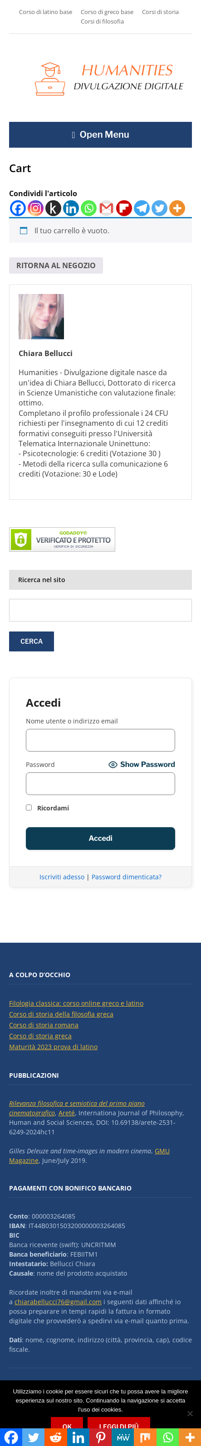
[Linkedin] (71, 208)
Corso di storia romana (43, 1025)
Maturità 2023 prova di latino (53, 1046)
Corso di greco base (107, 12)
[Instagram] (36, 208)
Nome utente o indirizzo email (72, 721)
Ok (67, 1427)
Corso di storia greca (40, 1035)
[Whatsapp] (89, 208)
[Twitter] (159, 208)
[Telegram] (142, 208)
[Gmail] (106, 208)
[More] (177, 208)
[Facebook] (18, 208)
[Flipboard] (124, 208)
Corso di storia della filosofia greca (61, 1014)
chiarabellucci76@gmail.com (58, 1301)
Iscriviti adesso (61, 876)
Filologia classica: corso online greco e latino (76, 1003)
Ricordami (47, 808)
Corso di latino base (45, 12)
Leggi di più (118, 1427)
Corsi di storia (160, 12)
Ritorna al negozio (56, 265)
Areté (67, 1113)
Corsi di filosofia (102, 21)
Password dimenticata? (127, 876)
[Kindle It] (53, 208)
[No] (189, 1413)
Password (40, 764)
